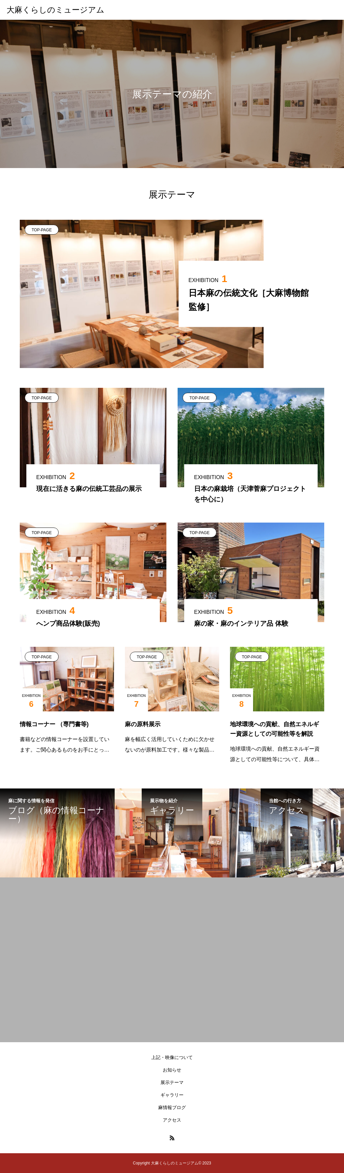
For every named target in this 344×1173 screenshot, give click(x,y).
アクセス (172, 1120)
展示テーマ (172, 1082)
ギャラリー (172, 1095)
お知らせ (172, 1070)
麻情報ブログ (172, 1107)
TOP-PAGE (42, 230)
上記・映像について (172, 1057)
